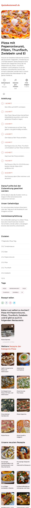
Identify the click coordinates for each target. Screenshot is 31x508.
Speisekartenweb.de (10, 5)
